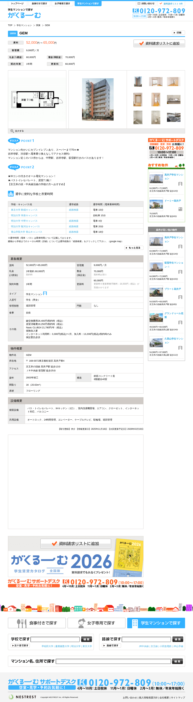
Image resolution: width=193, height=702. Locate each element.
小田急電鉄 (165, 646)
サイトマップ (178, 697)
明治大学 (76, 646)
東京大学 (87, 646)
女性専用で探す (96, 623)
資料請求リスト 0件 (173, 4)
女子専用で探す (62, 3)
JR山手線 (178, 646)
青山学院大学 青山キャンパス (26, 232)
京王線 (154, 646)
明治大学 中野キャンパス (24, 220)
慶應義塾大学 (62, 646)
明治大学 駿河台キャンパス (25, 226)
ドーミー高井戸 (172, 200)
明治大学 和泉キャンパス (24, 215)
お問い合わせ (146, 3)
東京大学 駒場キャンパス (24, 209)
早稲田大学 (47, 646)
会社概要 (164, 697)
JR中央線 (144, 646)
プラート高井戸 (172, 289)
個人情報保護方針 (148, 697)
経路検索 (73, 209)
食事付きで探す (39, 3)
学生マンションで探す (88, 3)
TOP (17, 3)
